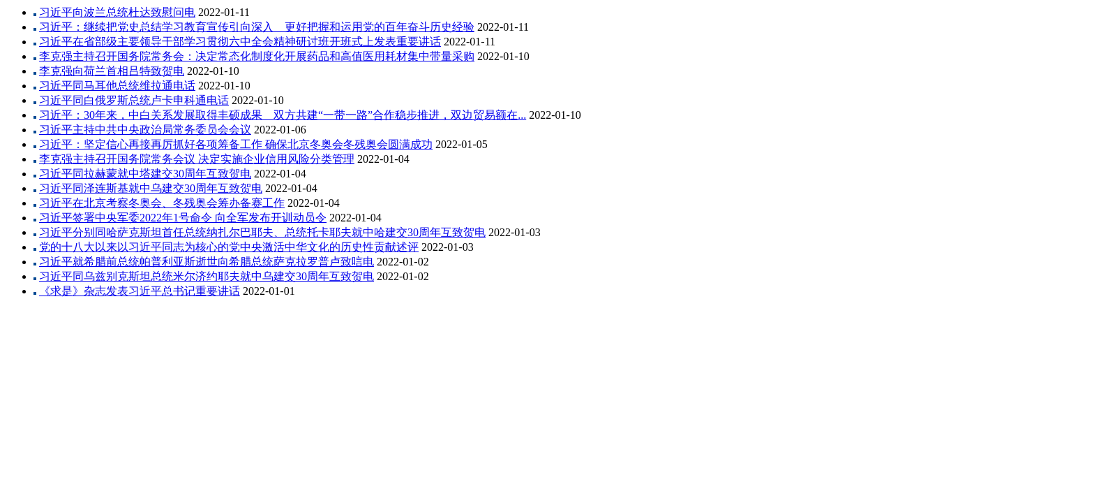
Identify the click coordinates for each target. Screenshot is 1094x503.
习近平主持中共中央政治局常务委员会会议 (145, 130)
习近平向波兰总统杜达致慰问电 (117, 12)
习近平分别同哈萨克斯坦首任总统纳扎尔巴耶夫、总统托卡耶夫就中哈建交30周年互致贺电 (262, 232)
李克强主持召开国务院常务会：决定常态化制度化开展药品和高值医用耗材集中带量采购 (256, 56)
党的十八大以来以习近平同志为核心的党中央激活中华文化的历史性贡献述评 (229, 247)
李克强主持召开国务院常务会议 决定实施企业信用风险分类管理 (196, 159)
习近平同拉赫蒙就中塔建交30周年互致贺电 (145, 174)
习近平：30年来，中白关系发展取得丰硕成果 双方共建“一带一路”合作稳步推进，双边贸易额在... (282, 115)
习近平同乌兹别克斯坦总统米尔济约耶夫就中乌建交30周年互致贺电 (206, 276)
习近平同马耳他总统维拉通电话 (117, 86)
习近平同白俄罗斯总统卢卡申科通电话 (134, 100)
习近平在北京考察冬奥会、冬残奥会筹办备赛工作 (162, 203)
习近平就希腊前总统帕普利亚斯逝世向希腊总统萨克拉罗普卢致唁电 (206, 262)
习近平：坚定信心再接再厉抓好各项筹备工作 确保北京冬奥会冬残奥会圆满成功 (236, 144)
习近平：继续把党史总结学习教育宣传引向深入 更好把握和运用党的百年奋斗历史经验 (256, 27)
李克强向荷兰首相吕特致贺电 (111, 71)
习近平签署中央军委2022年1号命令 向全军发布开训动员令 (183, 218)
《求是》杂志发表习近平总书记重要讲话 (139, 291)
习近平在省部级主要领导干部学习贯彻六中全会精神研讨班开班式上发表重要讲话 (240, 42)
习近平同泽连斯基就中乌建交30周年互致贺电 (150, 188)
